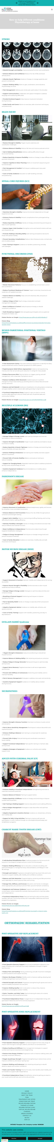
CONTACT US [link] (27, 1115)
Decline (14, 1138)
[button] (51, 9)
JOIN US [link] (27, 1119)
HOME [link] (27, 1091)
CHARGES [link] (27, 1111)
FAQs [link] (27, 1097)
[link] (9, 10)
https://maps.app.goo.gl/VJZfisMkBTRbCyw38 (32, 399)
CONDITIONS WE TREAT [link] (27, 1101)
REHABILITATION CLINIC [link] (27, 1107)
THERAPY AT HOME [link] (27, 1105)
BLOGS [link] (27, 1117)
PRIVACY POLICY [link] (27, 1093)
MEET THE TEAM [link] (26, 1095)
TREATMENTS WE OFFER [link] (27, 1099)
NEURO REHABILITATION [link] (27, 1103)
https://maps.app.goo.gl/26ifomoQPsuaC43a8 (15, 1006)
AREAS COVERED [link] (27, 1113)
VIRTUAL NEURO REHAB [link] (27, 1109)
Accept (40, 1138)
